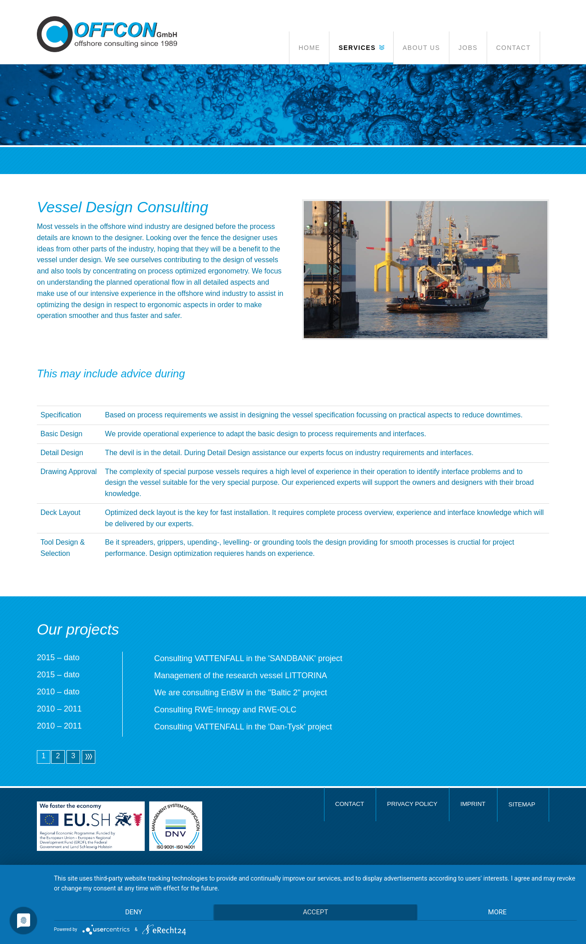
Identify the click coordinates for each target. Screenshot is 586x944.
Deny (132, 913)
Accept (315, 913)
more (499, 913)
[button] (361, 47)
